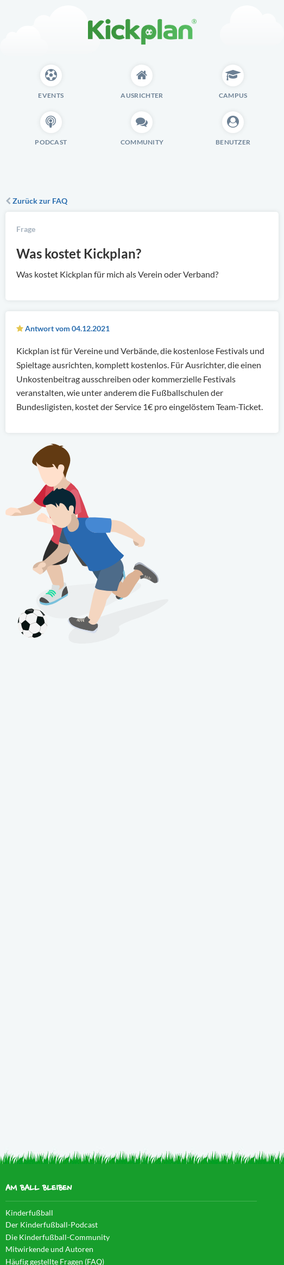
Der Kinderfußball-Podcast (51, 1224)
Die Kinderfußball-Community (57, 1237)
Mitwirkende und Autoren (49, 1249)
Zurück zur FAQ (36, 200)
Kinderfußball (29, 1212)
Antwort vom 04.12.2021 (67, 328)
